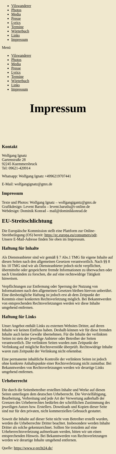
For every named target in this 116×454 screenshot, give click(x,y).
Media (16, 14)
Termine (17, 27)
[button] (58, 48)
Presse (16, 18)
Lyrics (16, 23)
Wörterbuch (20, 31)
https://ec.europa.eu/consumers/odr (70, 235)
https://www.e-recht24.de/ (33, 448)
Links (15, 35)
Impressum (19, 40)
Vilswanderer (21, 6)
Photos (16, 10)
